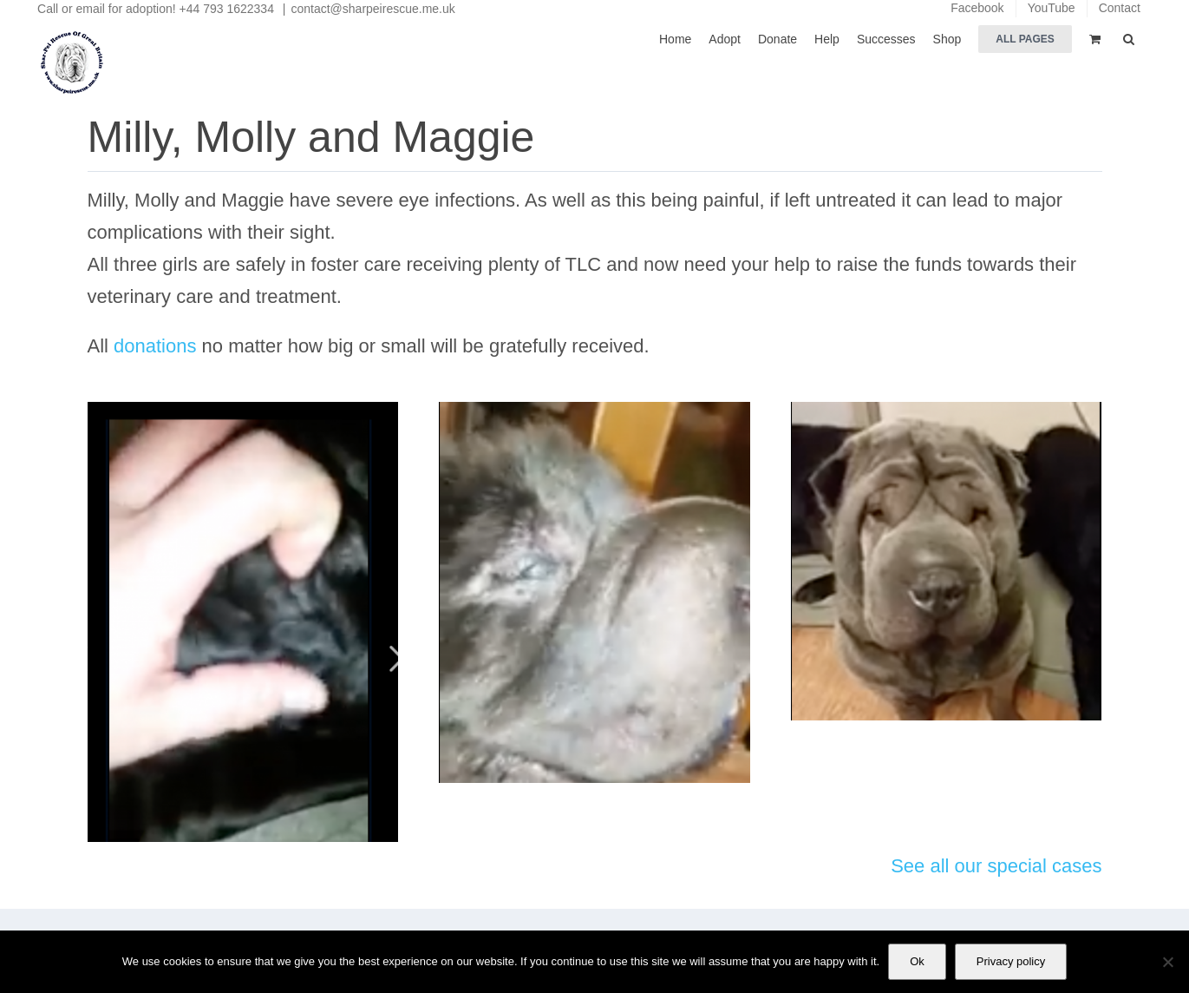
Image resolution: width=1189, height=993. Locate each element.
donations (155, 346)
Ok (917, 961)
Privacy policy (1011, 961)
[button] (1128, 37)
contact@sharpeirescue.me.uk (372, 9)
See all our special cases (996, 866)
